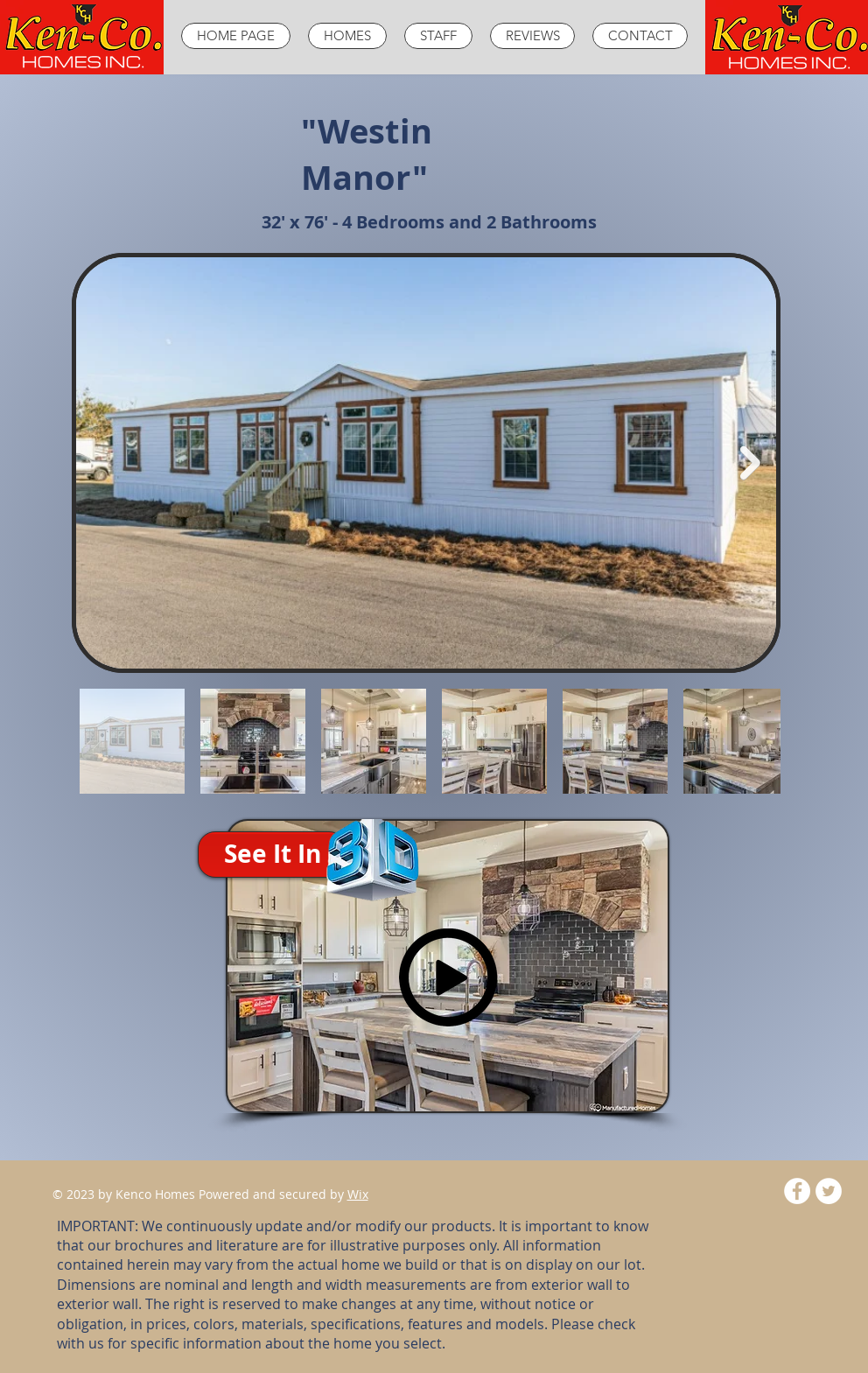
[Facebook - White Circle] (797, 1191)
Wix (357, 1194)
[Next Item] (750, 463)
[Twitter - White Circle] (829, 1191)
